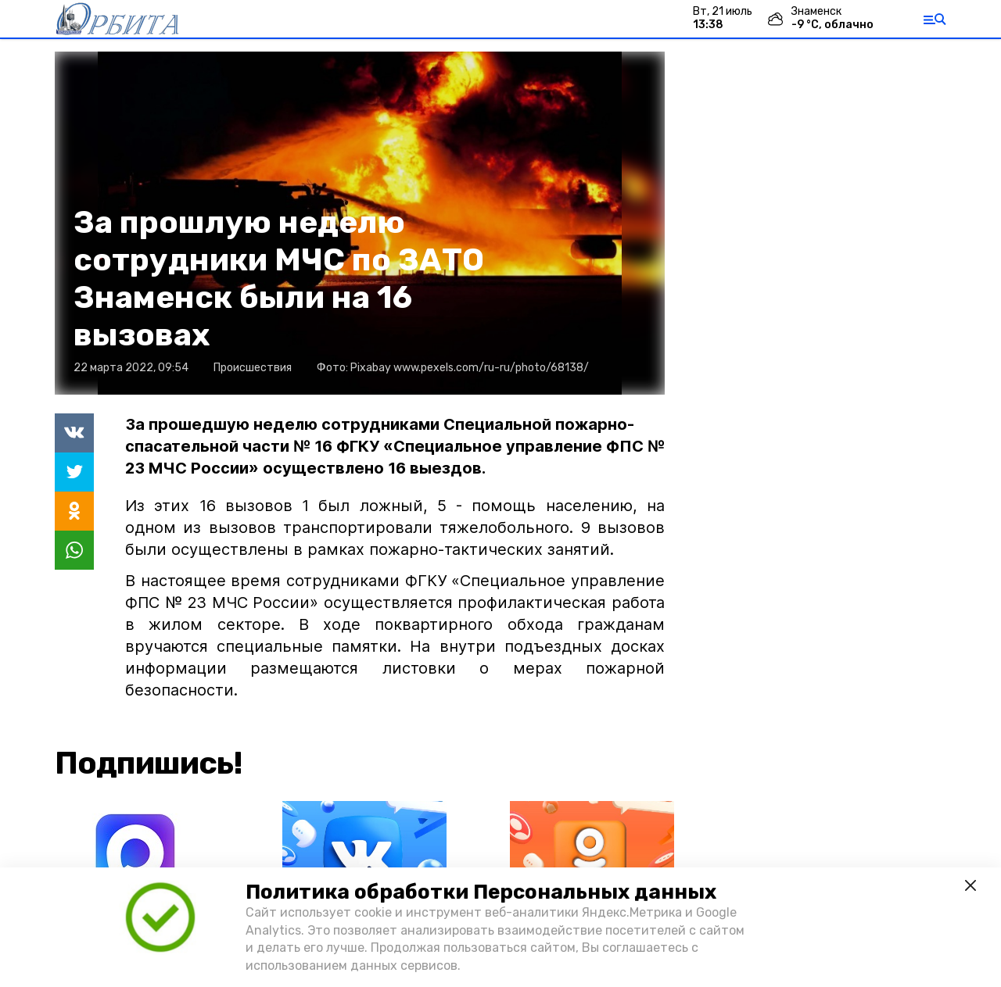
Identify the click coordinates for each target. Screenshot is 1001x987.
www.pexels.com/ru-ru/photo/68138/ (491, 367)
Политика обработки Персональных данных (481, 892)
